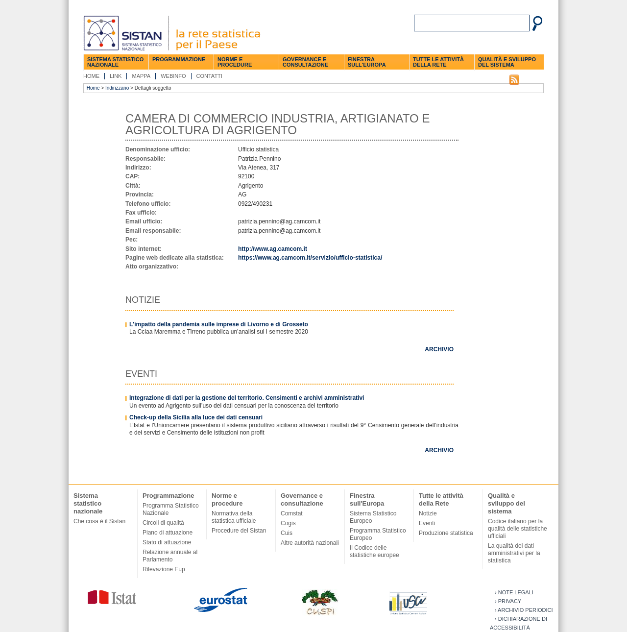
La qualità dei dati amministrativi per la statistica (514, 553)
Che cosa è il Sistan (99, 521)
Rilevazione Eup (164, 569)
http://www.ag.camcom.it (272, 248)
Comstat (292, 513)
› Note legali (514, 592)
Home (91, 76)
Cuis (286, 533)
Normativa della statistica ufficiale (234, 517)
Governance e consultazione (305, 62)
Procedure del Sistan (239, 530)
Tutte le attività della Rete (438, 62)
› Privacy (508, 601)
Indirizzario (117, 88)
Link (115, 76)
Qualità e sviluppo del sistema (507, 62)
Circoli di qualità (163, 522)
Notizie (428, 513)
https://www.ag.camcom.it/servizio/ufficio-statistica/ (310, 257)
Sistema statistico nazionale (115, 62)
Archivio (439, 349)
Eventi (427, 523)
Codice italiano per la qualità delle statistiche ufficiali (517, 528)
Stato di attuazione (167, 542)
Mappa (141, 76)
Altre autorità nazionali (310, 542)
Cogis (288, 523)
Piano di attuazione (168, 532)
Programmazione (178, 59)
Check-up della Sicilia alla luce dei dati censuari (196, 417)
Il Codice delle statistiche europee (374, 551)
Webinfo (173, 76)
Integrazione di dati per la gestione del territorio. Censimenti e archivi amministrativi (246, 397)
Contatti (209, 76)
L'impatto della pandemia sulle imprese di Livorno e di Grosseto (218, 324)
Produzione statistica (446, 533)
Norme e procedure (234, 62)
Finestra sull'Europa (367, 62)
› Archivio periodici (524, 610)
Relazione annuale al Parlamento (170, 556)
